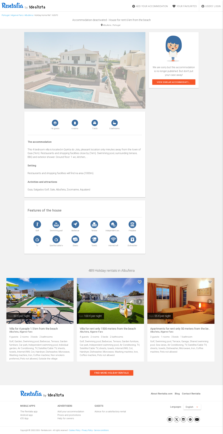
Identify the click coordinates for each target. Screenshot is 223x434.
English (192, 407)
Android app (26, 415)
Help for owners (66, 418)
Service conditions (101, 430)
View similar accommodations (175, 82)
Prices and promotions (69, 415)
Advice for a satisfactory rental (110, 411)
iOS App (24, 418)
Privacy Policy (87, 430)
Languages (175, 406)
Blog (177, 393)
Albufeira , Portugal (110, 25)
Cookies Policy (74, 430)
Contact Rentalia (191, 393)
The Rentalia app (29, 411)
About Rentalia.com (162, 393)
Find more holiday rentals (111, 372)
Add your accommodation (71, 411)
